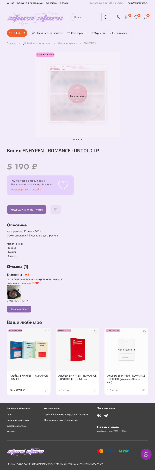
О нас (10, 3)
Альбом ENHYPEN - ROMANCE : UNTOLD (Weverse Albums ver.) (126, 379)
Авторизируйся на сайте (26, 189)
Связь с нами (108, 427)
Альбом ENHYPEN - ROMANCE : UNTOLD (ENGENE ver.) (77, 377)
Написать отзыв (19, 309)
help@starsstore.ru (138, 3)
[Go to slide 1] (74, 139)
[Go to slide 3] (78, 139)
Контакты (11, 431)
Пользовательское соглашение (61, 420)
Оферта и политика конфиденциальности (66, 414)
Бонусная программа (30, 3)
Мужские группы (67, 43)
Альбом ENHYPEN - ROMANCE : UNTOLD (29, 377)
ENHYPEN (90, 43)
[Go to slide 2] (76, 139)
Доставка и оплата (57, 3)
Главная (11, 43)
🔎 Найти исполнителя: (37, 43)
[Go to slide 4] (81, 139)
